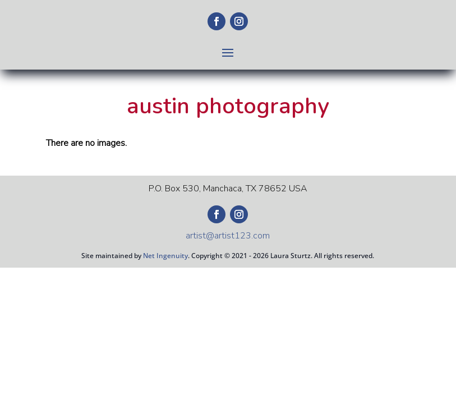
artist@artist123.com (228, 235)
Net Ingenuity (165, 255)
